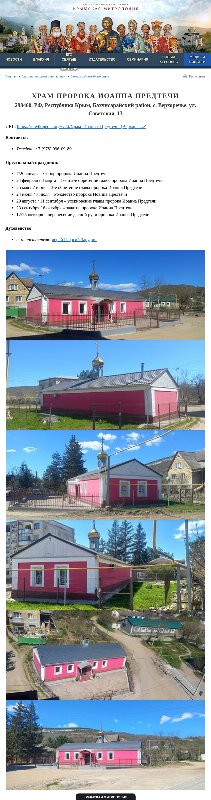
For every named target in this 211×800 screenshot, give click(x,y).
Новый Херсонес (169, 59)
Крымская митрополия (105, 797)
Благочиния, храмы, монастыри (43, 76)
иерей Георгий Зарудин (74, 239)
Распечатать (197, 76)
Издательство (102, 59)
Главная (10, 76)
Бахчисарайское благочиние (90, 76)
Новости (13, 59)
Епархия (41, 59)
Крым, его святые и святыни (68, 59)
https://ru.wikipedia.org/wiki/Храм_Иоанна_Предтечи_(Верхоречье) (81, 126)
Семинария (137, 59)
